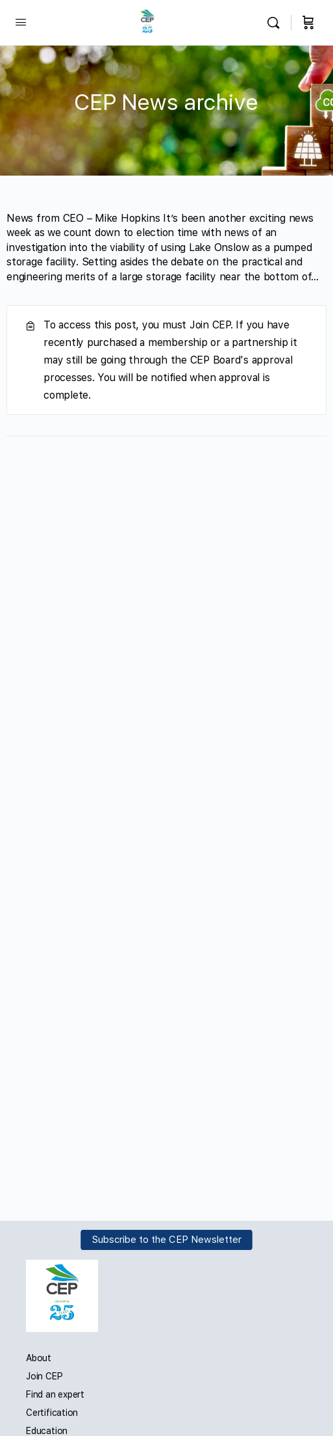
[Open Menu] (21, 22)
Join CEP (44, 1376)
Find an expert (55, 1394)
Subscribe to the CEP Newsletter (166, 1240)
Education (47, 1431)
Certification (52, 1412)
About (38, 1358)
